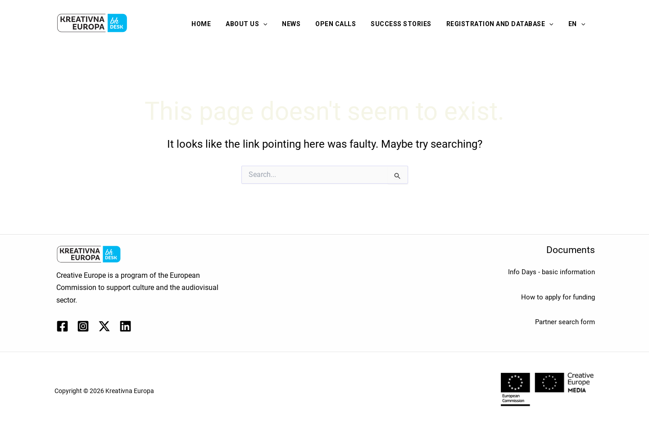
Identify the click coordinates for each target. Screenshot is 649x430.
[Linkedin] (115, 326)
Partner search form (563, 321)
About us (282, 25)
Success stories (418, 25)
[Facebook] (62, 326)
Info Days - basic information (549, 271)
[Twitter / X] (97, 326)
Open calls (359, 25)
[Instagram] (80, 326)
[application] (299, 25)
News (321, 25)
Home (243, 25)
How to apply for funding (555, 297)
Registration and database (510, 25)
